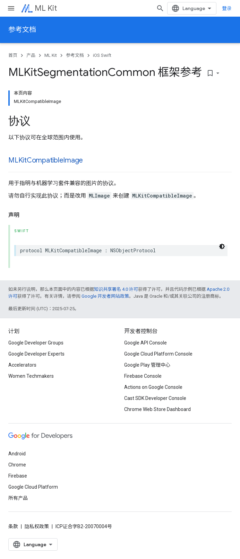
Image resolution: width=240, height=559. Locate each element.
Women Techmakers (31, 376)
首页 (12, 55)
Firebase (17, 476)
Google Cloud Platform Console (158, 354)
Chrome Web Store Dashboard (157, 409)
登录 (227, 8)
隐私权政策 (37, 526)
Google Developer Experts (36, 354)
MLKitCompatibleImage (45, 160)
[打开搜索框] (160, 8)
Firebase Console (143, 376)
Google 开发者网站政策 (105, 296)
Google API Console (145, 343)
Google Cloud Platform (33, 487)
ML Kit (46, 8)
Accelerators (22, 365)
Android (17, 453)
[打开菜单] (11, 8)
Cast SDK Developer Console (155, 398)
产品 (30, 55)
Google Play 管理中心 (147, 365)
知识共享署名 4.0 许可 (116, 289)
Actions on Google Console (153, 387)
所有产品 (18, 498)
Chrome (17, 465)
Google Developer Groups (35, 343)
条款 (13, 526)
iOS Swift (102, 55)
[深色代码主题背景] (222, 246)
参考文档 (22, 29)
